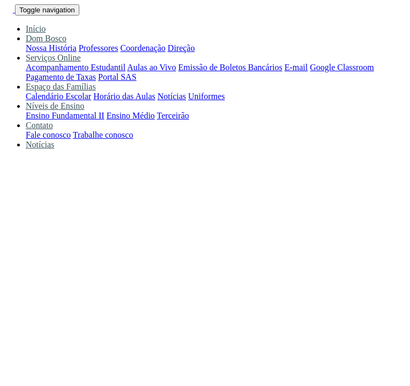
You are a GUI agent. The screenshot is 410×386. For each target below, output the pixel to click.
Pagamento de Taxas (61, 76)
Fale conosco (48, 134)
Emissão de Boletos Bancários (230, 67)
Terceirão (173, 115)
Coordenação (142, 48)
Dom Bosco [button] (46, 38)
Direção (181, 48)
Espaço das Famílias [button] (61, 86)
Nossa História (51, 48)
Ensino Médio (131, 115)
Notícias (172, 96)
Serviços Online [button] (53, 57)
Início (36, 28)
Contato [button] (39, 125)
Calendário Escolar (58, 96)
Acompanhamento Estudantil (75, 67)
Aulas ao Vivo (151, 67)
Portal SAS (117, 76)
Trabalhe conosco (103, 134)
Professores (98, 48)
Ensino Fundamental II (65, 115)
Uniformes (206, 96)
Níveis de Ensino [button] (55, 105)
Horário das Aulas (124, 96)
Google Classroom (342, 67)
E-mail (296, 67)
